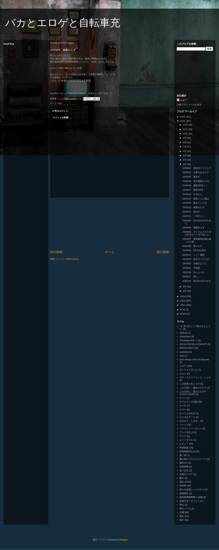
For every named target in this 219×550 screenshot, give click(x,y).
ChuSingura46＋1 (188, 340)
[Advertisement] (109, 223)
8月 (185, 142)
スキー (183, 409)
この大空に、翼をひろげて (193, 388)
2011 (183, 309)
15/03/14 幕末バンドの (194, 203)
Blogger (124, 539)
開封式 (183, 463)
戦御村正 (184, 493)
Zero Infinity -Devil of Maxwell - (195, 359)
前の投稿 (163, 252)
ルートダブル (186, 440)
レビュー (184, 443)
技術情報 (184, 466)
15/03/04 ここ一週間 (193, 255)
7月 (185, 146)
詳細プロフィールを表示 (189, 104)
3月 (185, 164)
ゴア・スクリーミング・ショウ (195, 377)
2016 (183, 116)
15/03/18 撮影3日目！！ (195, 185)
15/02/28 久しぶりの (193, 272)
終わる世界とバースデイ (192, 489)
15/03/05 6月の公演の (194, 250)
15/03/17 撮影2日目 (192, 190)
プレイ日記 (185, 432)
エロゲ (183, 366)
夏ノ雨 (183, 455)
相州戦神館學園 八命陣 (191, 497)
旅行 (182, 520)
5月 (185, 155)
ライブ (183, 436)
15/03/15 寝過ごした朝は (195, 198)
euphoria (184, 352)
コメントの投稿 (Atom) (67, 259)
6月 (185, 151)
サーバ (183, 398)
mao (182, 355)
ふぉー (183, 100)
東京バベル (185, 508)
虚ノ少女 (184, 470)
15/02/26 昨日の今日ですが (196, 281)
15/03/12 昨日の (191, 211)
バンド (183, 424)
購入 (182, 478)
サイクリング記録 (188, 401)
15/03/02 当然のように (194, 263)
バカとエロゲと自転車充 (62, 22)
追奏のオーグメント (190, 501)
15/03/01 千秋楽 (191, 268)
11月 (185, 129)
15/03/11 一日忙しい (193, 216)
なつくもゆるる (187, 413)
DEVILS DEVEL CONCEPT (193, 344)
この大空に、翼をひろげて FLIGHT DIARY (193, 393)
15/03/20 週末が (191, 176)
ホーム (109, 252)
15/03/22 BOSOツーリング (196, 168)
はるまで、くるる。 (190, 421)
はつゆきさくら (187, 417)
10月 (185, 133)
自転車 (183, 485)
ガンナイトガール (188, 370)
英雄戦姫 (184, 447)
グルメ (183, 373)
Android (183, 332)
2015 (183, 121)
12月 (185, 124)
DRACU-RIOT (187, 348)
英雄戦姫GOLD (187, 451)
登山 (182, 504)
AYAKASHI (185, 336)
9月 (185, 138)
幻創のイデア (186, 474)
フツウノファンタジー (191, 428)
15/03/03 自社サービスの (195, 259)
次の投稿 (56, 252)
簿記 (182, 516)
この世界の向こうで (190, 384)
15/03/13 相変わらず (193, 207)
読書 (182, 512)
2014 (183, 296)
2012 (183, 305)
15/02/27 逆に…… (192, 276)
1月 (185, 291)
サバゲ (183, 405)
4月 (185, 159)
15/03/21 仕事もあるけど (195, 172)
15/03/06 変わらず (192, 246)
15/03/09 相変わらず (193, 227)
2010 (183, 314)
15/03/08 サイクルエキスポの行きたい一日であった (196, 233)
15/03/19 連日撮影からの (195, 181)
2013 (183, 300)
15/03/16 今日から (192, 194)
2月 (185, 286)
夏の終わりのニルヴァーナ (193, 459)
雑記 (60, 103)
